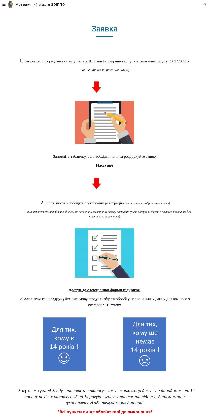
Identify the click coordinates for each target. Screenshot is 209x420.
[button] (4, 4)
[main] (105, 30)
